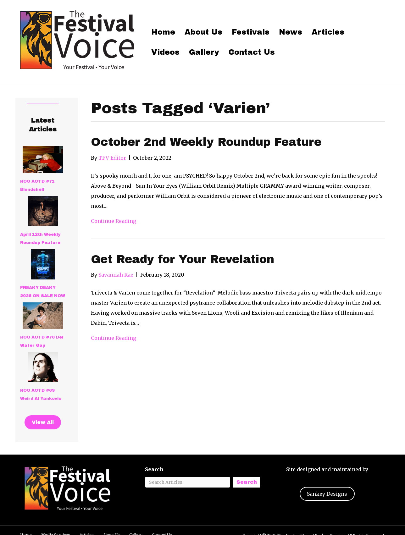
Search (154, 469)
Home (163, 32)
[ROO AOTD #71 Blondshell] (43, 159)
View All (43, 422)
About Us (203, 32)
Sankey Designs (327, 494)
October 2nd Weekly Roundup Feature (206, 142)
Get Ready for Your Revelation (182, 259)
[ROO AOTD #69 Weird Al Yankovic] (43, 367)
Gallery (204, 52)
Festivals (250, 32)
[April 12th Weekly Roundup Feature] (43, 211)
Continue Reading (113, 221)
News (290, 32)
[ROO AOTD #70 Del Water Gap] (43, 315)
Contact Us (252, 52)
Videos (165, 52)
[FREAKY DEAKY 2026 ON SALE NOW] (43, 264)
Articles (328, 32)
